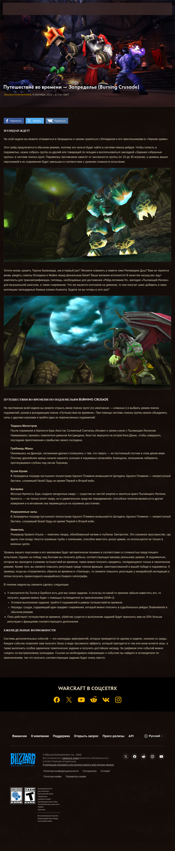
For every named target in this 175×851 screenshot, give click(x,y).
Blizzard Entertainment (17, 94)
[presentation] (13, 9)
